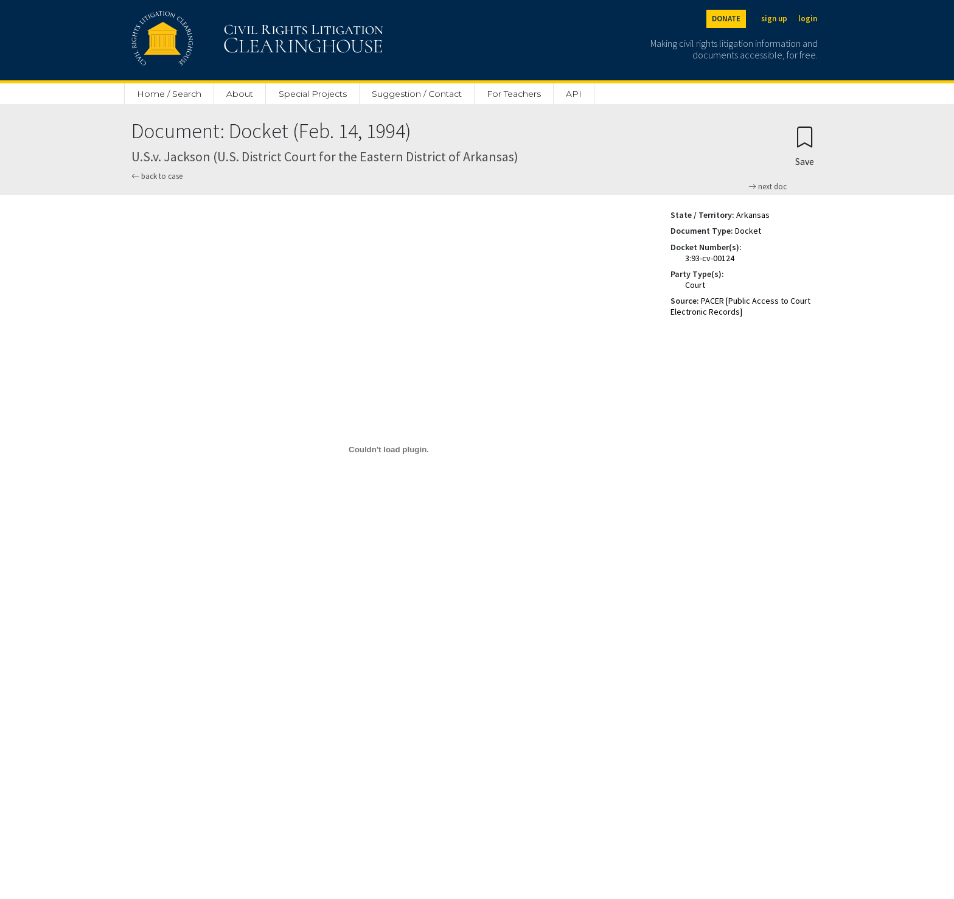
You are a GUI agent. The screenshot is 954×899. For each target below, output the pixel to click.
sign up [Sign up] (774, 18)
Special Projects (313, 93)
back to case (157, 176)
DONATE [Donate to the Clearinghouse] (726, 18)
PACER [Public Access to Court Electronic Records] (740, 306)
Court (695, 284)
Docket (748, 230)
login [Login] (807, 18)
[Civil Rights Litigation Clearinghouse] (222, 40)
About (239, 93)
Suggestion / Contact (417, 93)
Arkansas (753, 214)
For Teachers (514, 93)
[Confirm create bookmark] (805, 146)
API (574, 93)
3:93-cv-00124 (709, 258)
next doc (767, 187)
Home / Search (169, 93)
